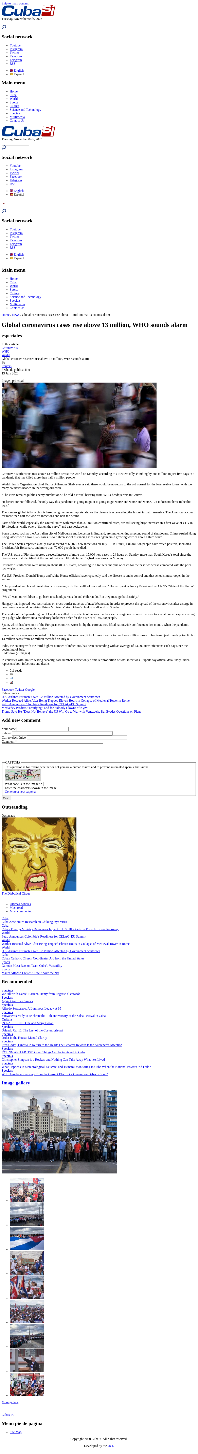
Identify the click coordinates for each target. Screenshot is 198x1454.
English (17, 70)
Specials (15, 113)
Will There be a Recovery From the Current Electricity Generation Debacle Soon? (55, 1077)
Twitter (14, 52)
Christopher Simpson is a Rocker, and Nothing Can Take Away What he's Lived (53, 1062)
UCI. (111, 1449)
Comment (9, 741)
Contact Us (17, 120)
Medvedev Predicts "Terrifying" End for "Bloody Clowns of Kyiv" (45, 708)
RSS (12, 63)
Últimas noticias (20, 907)
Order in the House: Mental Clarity (24, 1040)
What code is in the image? (23, 787)
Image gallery (16, 1085)
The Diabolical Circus (16, 896)
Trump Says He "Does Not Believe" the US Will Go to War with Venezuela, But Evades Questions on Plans (71, 711)
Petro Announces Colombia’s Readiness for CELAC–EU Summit (44, 704)
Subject (7, 733)
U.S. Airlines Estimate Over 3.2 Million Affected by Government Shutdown (51, 697)
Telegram (16, 60)
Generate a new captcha (20, 794)
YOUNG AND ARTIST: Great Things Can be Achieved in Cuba (43, 1055)
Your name (9, 729)
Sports (14, 102)
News (15, 314)
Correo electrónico (14, 737)
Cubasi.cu (8, 1418)
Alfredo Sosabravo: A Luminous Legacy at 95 (31, 1011)
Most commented (21, 914)
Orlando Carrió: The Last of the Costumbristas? (32, 1033)
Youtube (15, 45)
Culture (14, 106)
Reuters (7, 366)
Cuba (13, 95)
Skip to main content (15, 3)
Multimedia (17, 117)
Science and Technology (25, 109)
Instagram (16, 49)
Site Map (15, 1435)
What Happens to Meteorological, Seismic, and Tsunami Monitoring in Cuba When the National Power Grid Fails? (76, 1070)
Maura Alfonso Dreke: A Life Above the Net (30, 976)
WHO (5, 351)
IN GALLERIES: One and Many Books (27, 1026)
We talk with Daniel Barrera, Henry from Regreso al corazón (41, 997)
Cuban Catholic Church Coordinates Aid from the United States (43, 961)
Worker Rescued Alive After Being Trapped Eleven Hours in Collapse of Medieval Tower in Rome (66, 700)
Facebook (16, 56)
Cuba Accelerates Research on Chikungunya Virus (34, 925)
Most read (16, 910)
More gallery (10, 1405)
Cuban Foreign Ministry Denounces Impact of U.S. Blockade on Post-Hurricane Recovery (60, 932)
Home (14, 91)
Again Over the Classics (17, 1004)
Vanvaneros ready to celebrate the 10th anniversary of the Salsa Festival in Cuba (54, 1019)
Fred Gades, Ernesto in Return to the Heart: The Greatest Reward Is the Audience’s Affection (62, 1048)
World (14, 98)
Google (30, 689)
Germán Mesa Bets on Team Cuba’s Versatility (32, 968)
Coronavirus (10, 348)
